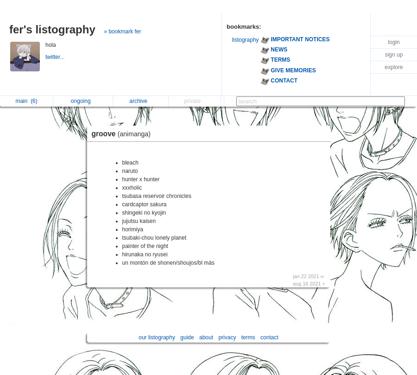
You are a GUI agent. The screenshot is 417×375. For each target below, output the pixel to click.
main (26, 101)
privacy (227, 337)
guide (187, 337)
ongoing (83, 101)
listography (245, 40)
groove (123, 134)
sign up (394, 54)
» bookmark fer (122, 31)
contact (269, 337)
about (206, 337)
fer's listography (52, 29)
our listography (157, 337)
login (393, 42)
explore (394, 67)
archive (140, 101)
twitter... (55, 57)
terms (248, 337)
